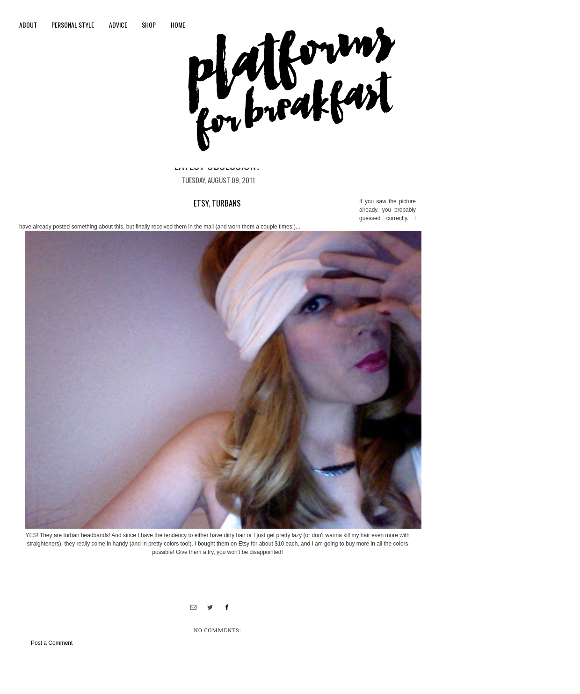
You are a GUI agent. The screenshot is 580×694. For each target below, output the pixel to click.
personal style (72, 25)
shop (149, 25)
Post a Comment (51, 643)
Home (178, 25)
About (28, 25)
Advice (118, 25)
